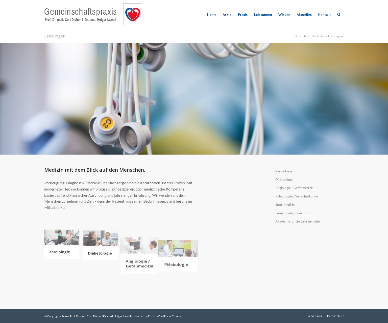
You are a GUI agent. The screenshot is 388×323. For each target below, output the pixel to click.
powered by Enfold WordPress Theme (157, 316)
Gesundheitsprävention (292, 213)
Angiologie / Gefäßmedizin (294, 188)
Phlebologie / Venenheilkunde (296, 196)
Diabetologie (284, 180)
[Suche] (339, 14)
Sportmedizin (285, 205)
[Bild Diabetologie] (102, 246)
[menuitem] (211, 14)
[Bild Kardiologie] (63, 246)
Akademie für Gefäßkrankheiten (298, 221)
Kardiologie (283, 171)
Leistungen (54, 36)
